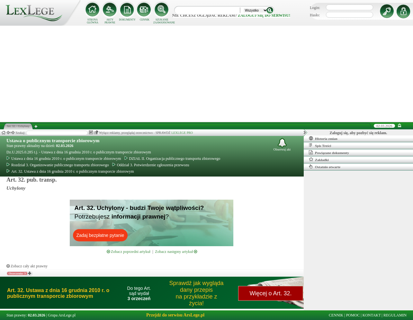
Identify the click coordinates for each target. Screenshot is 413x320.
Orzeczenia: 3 (17, 273)
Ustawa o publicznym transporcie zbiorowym (52, 140)
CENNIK (144, 19)
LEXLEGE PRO (182, 132)
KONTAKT (372, 315)
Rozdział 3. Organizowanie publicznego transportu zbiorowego (57, 165)
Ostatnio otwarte (324, 166)
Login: (315, 7)
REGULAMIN (395, 315)
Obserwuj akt (282, 144)
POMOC (353, 315)
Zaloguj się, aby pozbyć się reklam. (358, 133)
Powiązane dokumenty (329, 152)
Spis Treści (320, 145)
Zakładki (319, 159)
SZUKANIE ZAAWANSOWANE (162, 21)
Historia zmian (323, 138)
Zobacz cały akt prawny (27, 266)
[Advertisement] (207, 74)
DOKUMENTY (127, 19)
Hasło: (315, 15)
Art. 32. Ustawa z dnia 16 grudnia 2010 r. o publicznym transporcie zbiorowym (70, 171)
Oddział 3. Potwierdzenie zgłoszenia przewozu (150, 165)
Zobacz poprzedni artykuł (128, 251)
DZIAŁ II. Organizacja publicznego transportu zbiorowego (172, 158)
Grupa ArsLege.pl (62, 315)
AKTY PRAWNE (109, 21)
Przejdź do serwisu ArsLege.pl (175, 315)
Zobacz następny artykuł (176, 251)
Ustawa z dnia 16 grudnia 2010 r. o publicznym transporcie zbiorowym (63, 158)
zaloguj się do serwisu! (264, 15)
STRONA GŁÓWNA (92, 21)
